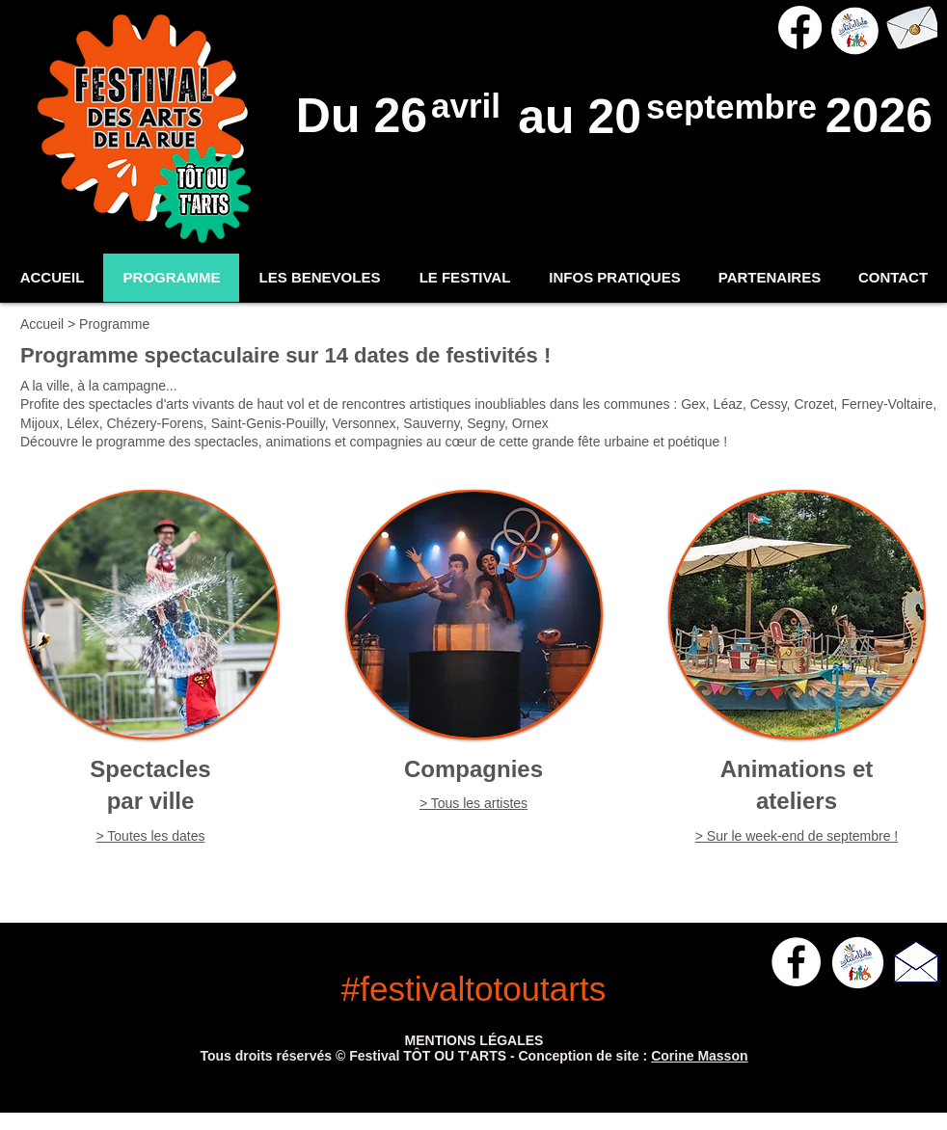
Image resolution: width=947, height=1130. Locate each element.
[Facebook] (800, 27)
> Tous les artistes (473, 803)
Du (335, 116)
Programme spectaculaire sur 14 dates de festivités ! (285, 355)
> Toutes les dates (150, 836)
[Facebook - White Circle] (796, 961)
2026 (872, 116)
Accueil (44, 324)
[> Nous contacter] (911, 27)
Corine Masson (699, 1055)
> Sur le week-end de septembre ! (797, 836)
